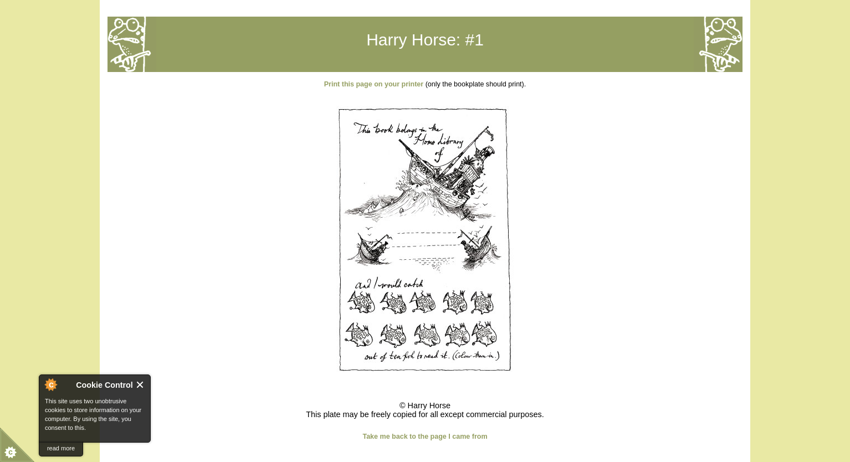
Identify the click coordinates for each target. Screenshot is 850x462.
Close (140, 384)
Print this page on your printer (373, 84)
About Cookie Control (50, 384)
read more (61, 448)
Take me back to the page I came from (424, 436)
